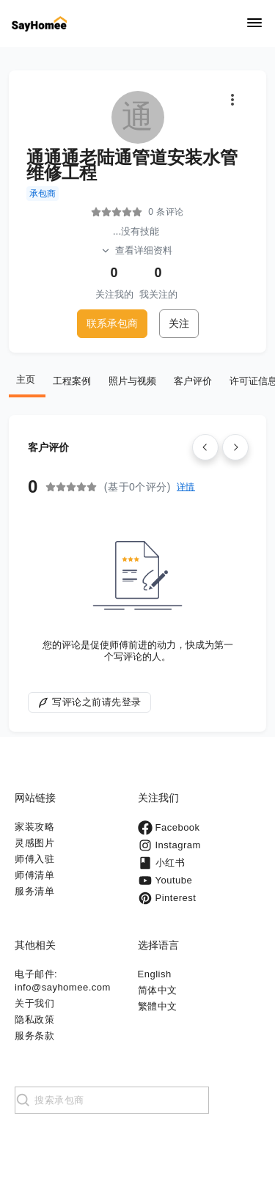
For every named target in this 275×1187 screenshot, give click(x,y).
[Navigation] (254, 23)
